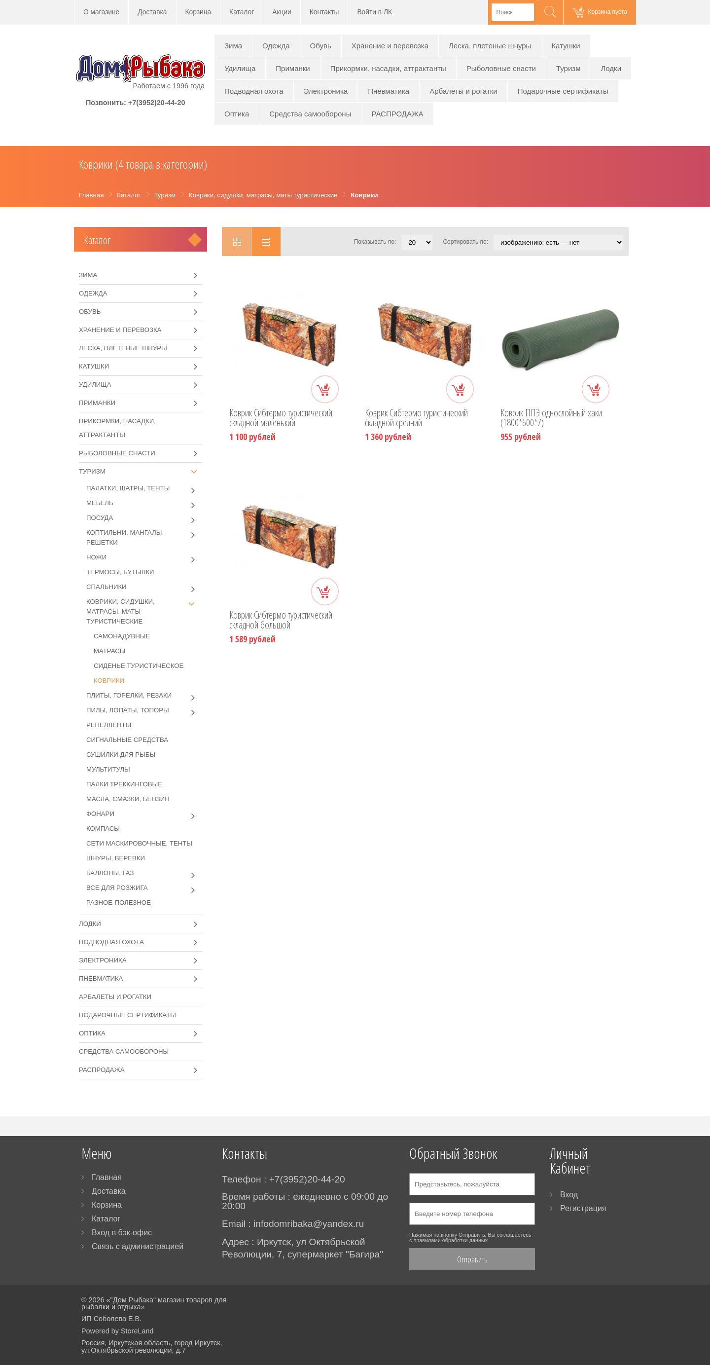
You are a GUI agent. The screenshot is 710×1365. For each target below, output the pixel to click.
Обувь (320, 45)
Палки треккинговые (124, 784)
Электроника (326, 91)
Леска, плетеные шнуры (490, 45)
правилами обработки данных (450, 1240)
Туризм (568, 68)
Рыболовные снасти (501, 68)
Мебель (144, 503)
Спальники (144, 587)
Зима (233, 45)
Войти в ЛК (374, 12)
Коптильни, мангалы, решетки (144, 537)
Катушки (565, 45)
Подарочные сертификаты (563, 91)
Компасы (103, 828)
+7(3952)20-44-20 (156, 103)
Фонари (144, 814)
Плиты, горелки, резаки (144, 696)
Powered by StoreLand (117, 1331)
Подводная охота (254, 91)
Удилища (239, 68)
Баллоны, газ (144, 873)
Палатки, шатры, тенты (144, 488)
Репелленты (108, 725)
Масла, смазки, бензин (128, 799)
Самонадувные (122, 636)
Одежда (275, 45)
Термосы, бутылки (120, 572)
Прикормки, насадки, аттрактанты (388, 68)
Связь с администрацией (137, 1246)
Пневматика (388, 91)
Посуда (144, 518)
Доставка (152, 12)
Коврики (109, 680)
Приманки (293, 68)
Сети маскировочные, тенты (139, 843)
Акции (281, 12)
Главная (107, 1177)
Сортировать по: (465, 241)
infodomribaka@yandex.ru (308, 1223)
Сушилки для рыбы (120, 754)
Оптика (236, 114)
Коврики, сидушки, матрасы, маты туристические (144, 611)
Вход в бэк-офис (122, 1232)
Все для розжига (144, 888)
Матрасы (109, 651)
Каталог (241, 12)
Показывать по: (375, 241)
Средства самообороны (310, 114)
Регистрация (583, 1208)
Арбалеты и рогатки (463, 91)
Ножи (144, 557)
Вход (569, 1194)
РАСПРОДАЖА (397, 114)
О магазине (101, 12)
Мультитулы (108, 769)
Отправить (472, 1259)
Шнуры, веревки (115, 858)
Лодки (611, 68)
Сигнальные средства (127, 739)
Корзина (198, 12)
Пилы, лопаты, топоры (144, 710)
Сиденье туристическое (138, 665)
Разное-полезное (118, 902)
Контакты (324, 12)
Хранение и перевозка (390, 45)
